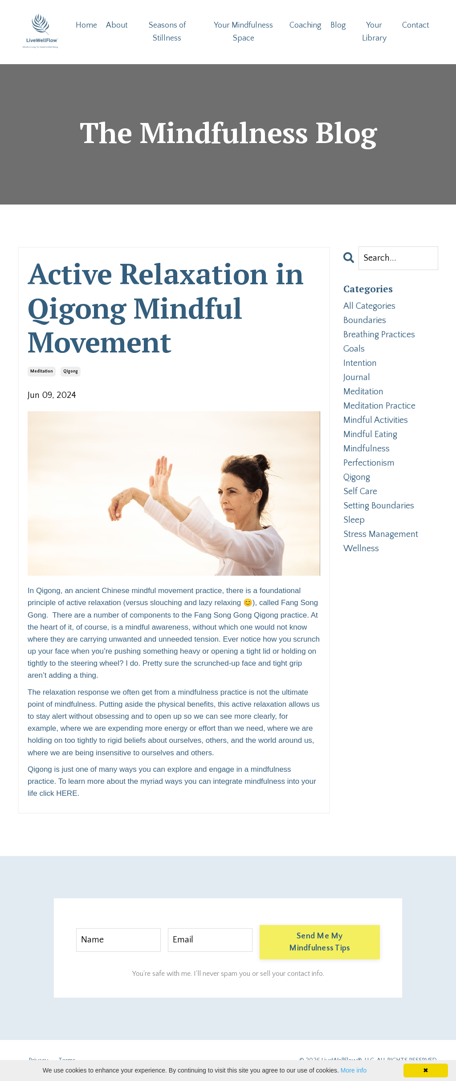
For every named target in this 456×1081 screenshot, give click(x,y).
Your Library (374, 32)
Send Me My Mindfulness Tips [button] (319, 942)
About (117, 25)
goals (354, 349)
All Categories (369, 306)
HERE (66, 793)
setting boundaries (378, 506)
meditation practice (379, 406)
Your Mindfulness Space (243, 32)
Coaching (305, 25)
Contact (415, 25)
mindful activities (375, 420)
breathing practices (379, 335)
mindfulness (366, 449)
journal (356, 377)
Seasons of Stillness (167, 32)
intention (360, 363)
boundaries (364, 320)
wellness (361, 548)
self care (360, 491)
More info (353, 1070)
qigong (70, 371)
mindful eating (370, 434)
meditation (41, 371)
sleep (354, 520)
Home (86, 25)
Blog (338, 25)
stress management (380, 534)
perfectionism (369, 463)
